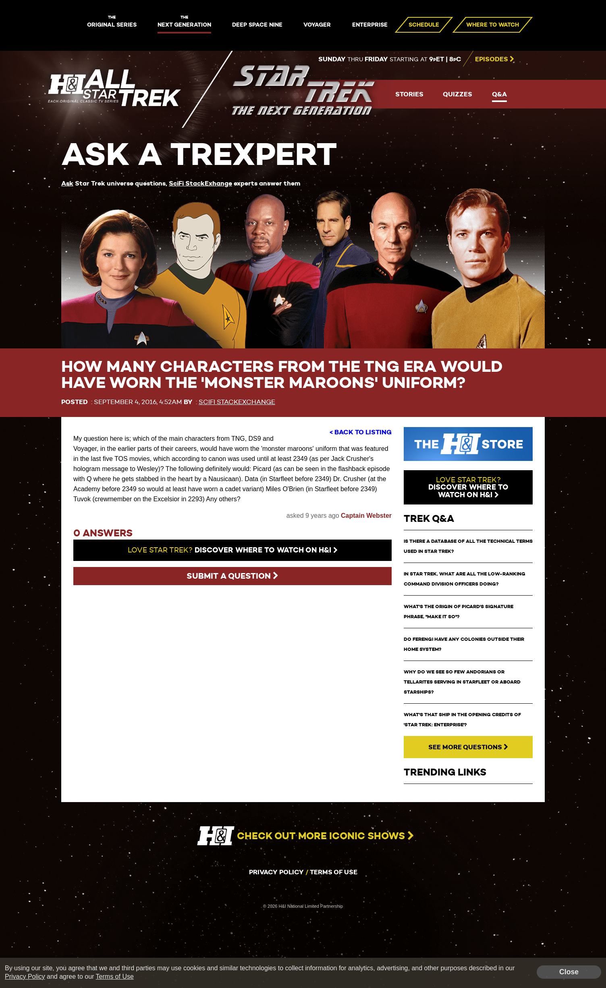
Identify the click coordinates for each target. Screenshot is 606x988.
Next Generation (184, 22)
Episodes (494, 59)
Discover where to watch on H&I (233, 550)
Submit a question (232, 576)
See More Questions (468, 747)
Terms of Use (333, 872)
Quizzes (457, 94)
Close (569, 972)
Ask (67, 183)
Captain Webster (366, 515)
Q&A (499, 94)
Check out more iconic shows (303, 836)
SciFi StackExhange (200, 183)
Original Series (112, 22)
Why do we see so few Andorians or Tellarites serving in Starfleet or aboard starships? (462, 682)
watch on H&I (468, 487)
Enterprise (370, 24)
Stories (409, 94)
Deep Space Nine (257, 24)
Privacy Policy (276, 872)
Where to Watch (492, 24)
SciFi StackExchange (237, 402)
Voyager (317, 24)
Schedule (424, 24)
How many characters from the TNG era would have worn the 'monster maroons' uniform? (281, 374)
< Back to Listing (361, 432)
